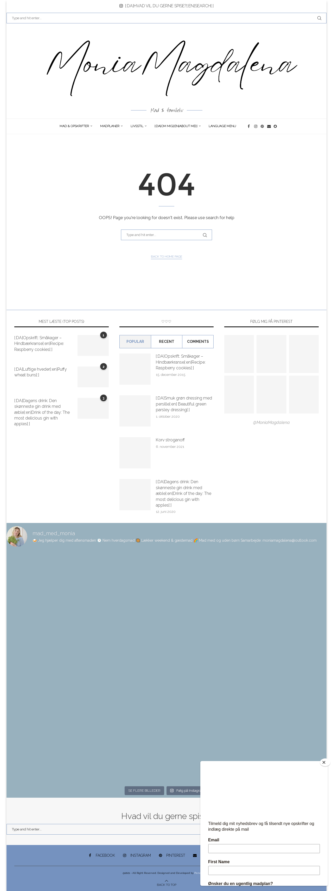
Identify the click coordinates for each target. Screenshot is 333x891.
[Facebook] (250, 126)
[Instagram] (256, 126)
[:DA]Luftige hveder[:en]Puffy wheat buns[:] (40, 372)
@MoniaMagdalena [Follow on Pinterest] (271, 422)
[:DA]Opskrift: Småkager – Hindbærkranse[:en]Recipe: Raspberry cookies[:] (39, 343)
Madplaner (109, 126)
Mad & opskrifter (74, 126)
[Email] (269, 126)
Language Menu (222, 126)
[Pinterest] (263, 126)
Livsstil (137, 126)
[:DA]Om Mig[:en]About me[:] (176, 126)
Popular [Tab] (135, 341)
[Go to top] (166, 884)
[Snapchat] (276, 126)
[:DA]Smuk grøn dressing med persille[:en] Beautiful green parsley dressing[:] (184, 404)
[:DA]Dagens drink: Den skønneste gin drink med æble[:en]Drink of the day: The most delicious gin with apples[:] (42, 412)
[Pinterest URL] (239, 354)
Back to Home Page (166, 256)
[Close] (325, 762)
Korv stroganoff (170, 439)
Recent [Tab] (166, 341)
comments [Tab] (198, 341)
